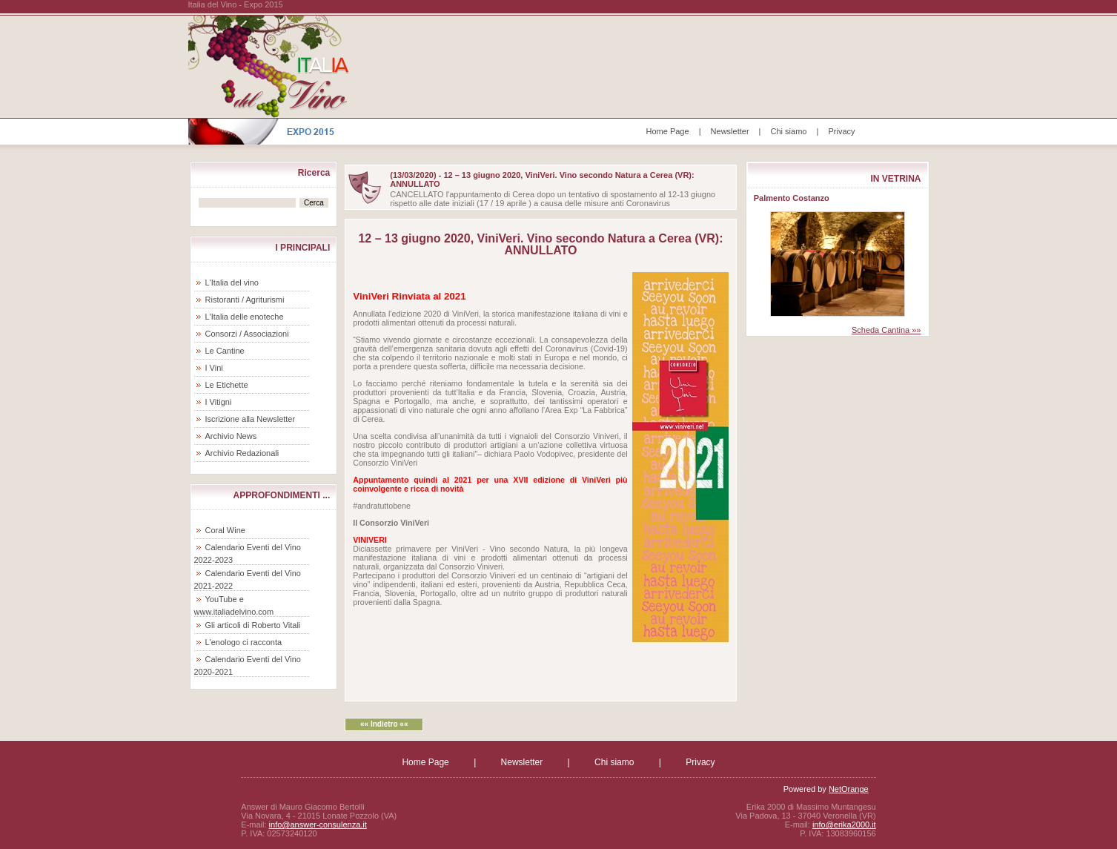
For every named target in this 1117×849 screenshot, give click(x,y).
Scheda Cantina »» (886, 330)
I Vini (214, 367)
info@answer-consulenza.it (318, 824)
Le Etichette (226, 384)
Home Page (667, 131)
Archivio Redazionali (242, 453)
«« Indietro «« (384, 724)
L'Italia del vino (232, 282)
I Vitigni (218, 401)
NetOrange (849, 788)
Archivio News (231, 436)
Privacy (841, 131)
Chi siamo (789, 131)
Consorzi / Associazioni (247, 333)
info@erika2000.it (844, 824)
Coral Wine (225, 530)
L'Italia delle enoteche (244, 316)
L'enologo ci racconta (243, 642)
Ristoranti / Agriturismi (245, 299)
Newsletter (730, 131)
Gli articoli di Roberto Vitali (253, 625)
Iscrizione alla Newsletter (250, 418)
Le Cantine (225, 350)
